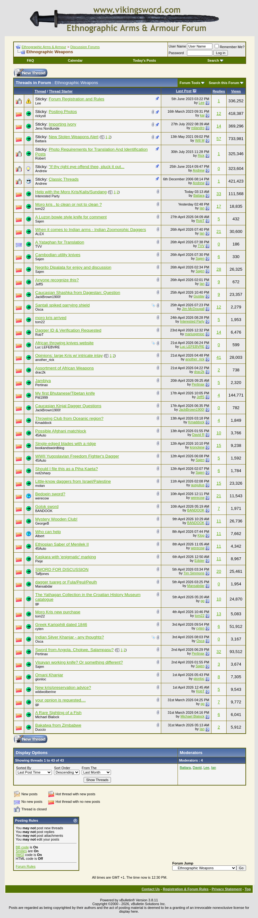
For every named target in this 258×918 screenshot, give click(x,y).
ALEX (39, 234)
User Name (177, 46)
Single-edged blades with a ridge (65, 443)
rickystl (40, 116)
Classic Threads (64, 179)
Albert (39, 536)
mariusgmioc (194, 334)
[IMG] (20, 855)
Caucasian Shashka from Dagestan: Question (77, 292)
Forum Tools (190, 83)
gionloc (40, 679)
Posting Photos (63, 111)
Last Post (184, 91)
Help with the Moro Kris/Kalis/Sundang (71, 191)
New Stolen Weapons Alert (73, 136)
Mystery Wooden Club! (56, 519)
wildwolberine (45, 692)
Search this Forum (224, 83)
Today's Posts (144, 60)
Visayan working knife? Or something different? (79, 662)
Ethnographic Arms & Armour (44, 47)
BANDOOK (43, 511)
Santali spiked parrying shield (62, 305)
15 (219, 445)
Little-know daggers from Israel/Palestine (73, 481)
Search (215, 60)
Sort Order (62, 768)
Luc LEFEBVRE (47, 347)
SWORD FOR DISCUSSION (62, 569)
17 (219, 206)
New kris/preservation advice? (63, 687)
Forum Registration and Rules (76, 99)
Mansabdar (43, 586)
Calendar (75, 60)
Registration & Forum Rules (185, 889)
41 (219, 357)
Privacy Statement (226, 889)
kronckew (197, 447)
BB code (22, 847)
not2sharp (43, 473)
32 (219, 651)
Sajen (39, 221)
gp (37, 603)
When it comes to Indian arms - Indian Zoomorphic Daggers (90, 229)
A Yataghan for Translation (59, 242)
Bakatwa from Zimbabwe (58, 725)
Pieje (39, 561)
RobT (200, 220)
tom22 (40, 209)
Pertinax (41, 385)
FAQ (30, 60)
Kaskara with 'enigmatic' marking (65, 557)
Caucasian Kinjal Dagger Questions (68, 405)
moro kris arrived (50, 317)
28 (219, 269)
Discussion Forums (85, 47)
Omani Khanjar (49, 675)
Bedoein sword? (50, 494)
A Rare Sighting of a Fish (58, 712)
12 (219, 113)
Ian (202, 208)
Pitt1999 (41, 397)
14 (219, 126)
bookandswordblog (49, 448)
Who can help (48, 531)
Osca (39, 309)
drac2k (40, 372)
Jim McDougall (193, 309)
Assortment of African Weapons (64, 368)
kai (202, 115)
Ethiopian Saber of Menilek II (62, 544)
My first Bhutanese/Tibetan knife (65, 393)
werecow (42, 498)
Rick (201, 155)
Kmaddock (43, 423)
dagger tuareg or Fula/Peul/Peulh (66, 582)
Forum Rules (26, 866)
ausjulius (198, 485)
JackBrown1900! (48, 297)
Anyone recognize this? (57, 280)
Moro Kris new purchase (57, 612)
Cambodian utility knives (57, 254)
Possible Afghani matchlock (60, 431)
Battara (40, 141)
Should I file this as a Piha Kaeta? (66, 468)
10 (219, 433)
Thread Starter (61, 91)
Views (236, 91)
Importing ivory (62, 124)
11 (219, 521)
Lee (38, 103)
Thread (40, 91)
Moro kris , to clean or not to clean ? (68, 204)
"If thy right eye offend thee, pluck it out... (86, 166)
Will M (200, 140)
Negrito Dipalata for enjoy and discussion (73, 267)
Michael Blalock (47, 717)
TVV (38, 246)
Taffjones (42, 574)
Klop (201, 535)
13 (219, 613)
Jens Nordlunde (47, 128)
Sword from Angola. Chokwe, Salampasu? (74, 649)
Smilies (21, 851)
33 (219, 193)
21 (219, 231)
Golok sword (46, 506)
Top (248, 889)
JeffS (39, 284)
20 (219, 571)
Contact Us (150, 889)
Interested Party (47, 196)
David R (198, 434)
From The (89, 768)
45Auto (40, 435)
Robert (40, 158)
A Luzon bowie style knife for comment (71, 217)
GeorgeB (42, 523)
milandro (197, 128)
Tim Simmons (194, 573)
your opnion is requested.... (60, 700)
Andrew (41, 171)
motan (40, 485)
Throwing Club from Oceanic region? (69, 418)
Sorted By (23, 768)
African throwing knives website (64, 343)
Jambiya (43, 380)
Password (176, 53)
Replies (219, 91)
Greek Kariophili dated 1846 (61, 624)
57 (219, 138)
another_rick (44, 360)
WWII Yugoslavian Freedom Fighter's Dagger (77, 456)
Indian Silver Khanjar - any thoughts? (69, 637)
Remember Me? (229, 47)
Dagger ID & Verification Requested (68, 330)
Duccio (40, 729)
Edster (200, 560)
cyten (39, 629)
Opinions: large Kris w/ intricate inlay (69, 355)
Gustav (199, 296)
